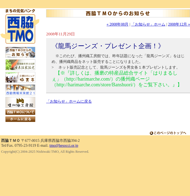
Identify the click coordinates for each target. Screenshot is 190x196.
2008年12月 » (179, 24)
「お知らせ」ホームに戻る (69, 101)
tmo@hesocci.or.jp (63, 145)
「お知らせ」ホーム (148, 24)
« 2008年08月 (118, 24)
